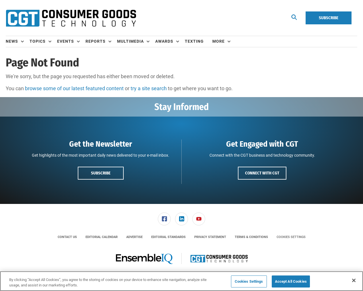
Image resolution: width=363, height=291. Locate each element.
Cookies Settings (291, 237)
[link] (164, 219)
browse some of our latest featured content (74, 88)
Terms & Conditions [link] (251, 237)
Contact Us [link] (67, 237)
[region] (181, 281)
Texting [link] (194, 41)
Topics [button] (38, 41)
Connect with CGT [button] (262, 173)
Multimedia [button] (130, 41)
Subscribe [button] (100, 173)
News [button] (12, 41)
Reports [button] (96, 41)
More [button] (218, 41)
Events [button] (65, 41)
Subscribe (328, 17)
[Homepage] (71, 18)
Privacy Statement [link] (210, 237)
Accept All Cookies (291, 281)
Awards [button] (164, 41)
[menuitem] (18, 41)
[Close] (354, 280)
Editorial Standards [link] (168, 237)
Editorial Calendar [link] (102, 237)
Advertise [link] (134, 237)
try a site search (149, 88)
